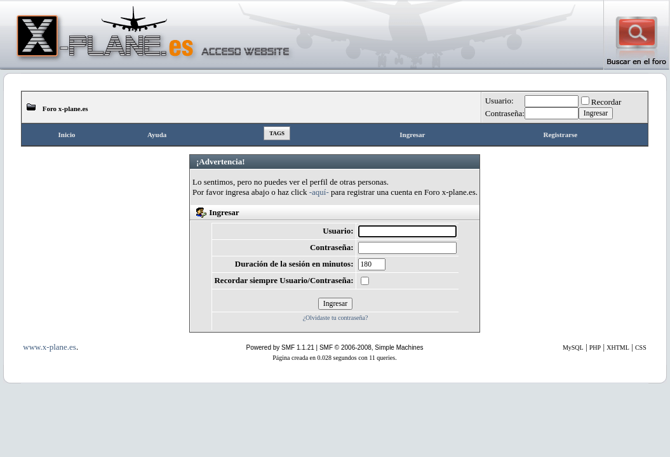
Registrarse (560, 134)
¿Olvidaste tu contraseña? (335, 317)
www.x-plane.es (49, 347)
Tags (277, 133)
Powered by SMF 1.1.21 (280, 347)
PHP (595, 347)
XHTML (617, 347)
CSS (641, 347)
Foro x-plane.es (65, 108)
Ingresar (412, 134)
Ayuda (156, 134)
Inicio (67, 134)
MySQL (573, 347)
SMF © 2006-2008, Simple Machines (371, 347)
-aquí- (319, 192)
